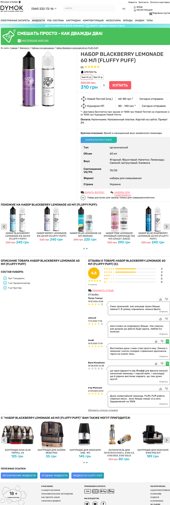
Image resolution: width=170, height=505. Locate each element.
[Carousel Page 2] (86, 248)
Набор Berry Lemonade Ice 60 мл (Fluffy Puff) (52, 221)
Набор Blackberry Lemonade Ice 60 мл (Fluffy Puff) (18, 223)
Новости (132, 2)
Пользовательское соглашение (57, 494)
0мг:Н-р (98, 77)
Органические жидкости (19, 475)
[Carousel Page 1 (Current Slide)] (84, 248)
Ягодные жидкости (54, 475)
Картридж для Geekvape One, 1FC (85, 436)
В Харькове (156, 494)
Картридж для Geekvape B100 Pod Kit (153, 436)
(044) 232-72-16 (42, 8)
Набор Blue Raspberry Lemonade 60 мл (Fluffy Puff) (153, 223)
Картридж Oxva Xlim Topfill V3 (18, 436)
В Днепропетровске (160, 490)
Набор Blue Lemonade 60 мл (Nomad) (85, 221)
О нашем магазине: (50, 490)
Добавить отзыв (103, 290)
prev (4, 227)
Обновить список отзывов (103, 410)
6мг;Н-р (86, 77)
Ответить (163, 311)
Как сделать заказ (50, 497)
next (166, 227)
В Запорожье (157, 501)
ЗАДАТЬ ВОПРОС (94, 192)
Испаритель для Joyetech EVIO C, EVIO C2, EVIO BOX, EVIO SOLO (119, 438)
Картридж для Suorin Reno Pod (52, 436)
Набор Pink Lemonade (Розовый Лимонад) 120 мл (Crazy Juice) (119, 223)
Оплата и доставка (160, 2)
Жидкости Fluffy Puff (87, 475)
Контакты (144, 2)
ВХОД (137, 7)
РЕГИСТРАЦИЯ (142, 10)
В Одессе (155, 497)
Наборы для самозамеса (122, 192)
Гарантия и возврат (51, 501)
